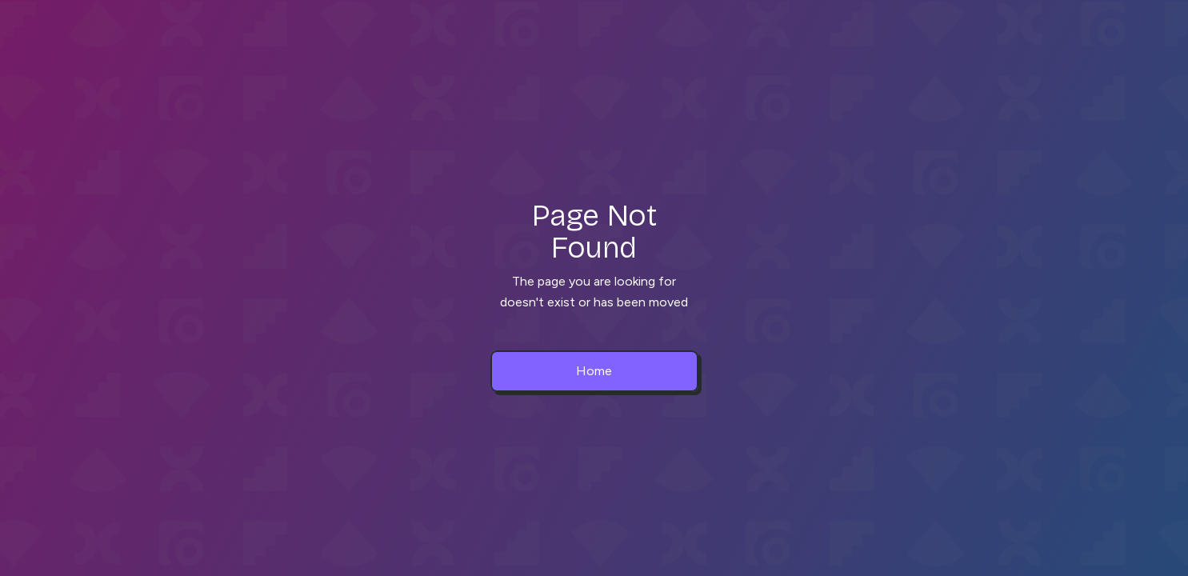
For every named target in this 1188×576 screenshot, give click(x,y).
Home (594, 370)
